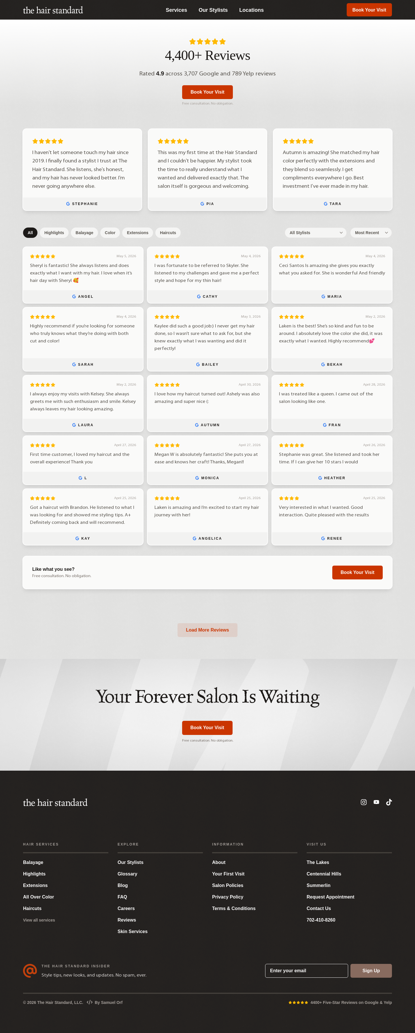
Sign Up (371, 970)
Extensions (137, 232)
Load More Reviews (207, 630)
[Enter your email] (306, 971)
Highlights (54, 232)
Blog (123, 885)
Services (176, 10)
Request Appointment (330, 896)
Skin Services (133, 931)
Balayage (84, 232)
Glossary (127, 873)
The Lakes (318, 862)
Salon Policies (227, 885)
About (218, 862)
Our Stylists (213, 10)
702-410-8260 (321, 920)
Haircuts (168, 232)
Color (110, 232)
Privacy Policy (228, 896)
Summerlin (319, 885)
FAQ (122, 896)
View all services (39, 920)
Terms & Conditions (234, 908)
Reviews (127, 920)
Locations (251, 10)
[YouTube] (376, 802)
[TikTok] (389, 802)
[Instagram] (364, 802)
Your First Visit (228, 873)
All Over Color (38, 896)
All (30, 232)
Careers (126, 908)
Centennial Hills (324, 873)
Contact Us (319, 908)
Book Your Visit (369, 9)
